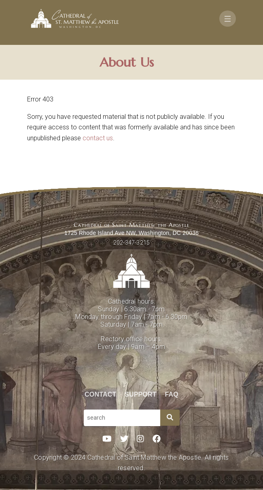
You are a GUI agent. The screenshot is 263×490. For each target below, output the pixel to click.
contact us (98, 138)
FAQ (172, 394)
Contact (100, 394)
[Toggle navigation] (227, 19)
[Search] (170, 418)
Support (141, 394)
